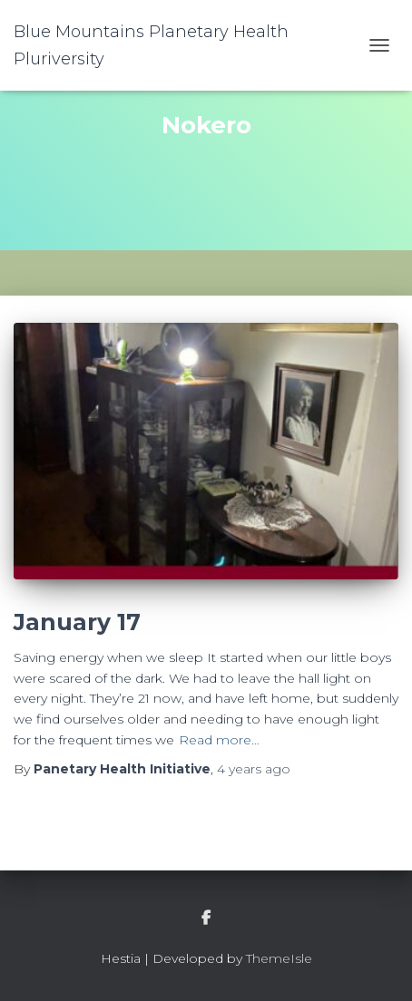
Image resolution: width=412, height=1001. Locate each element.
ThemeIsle (279, 958)
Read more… (219, 740)
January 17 (77, 622)
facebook (206, 918)
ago (253, 769)
